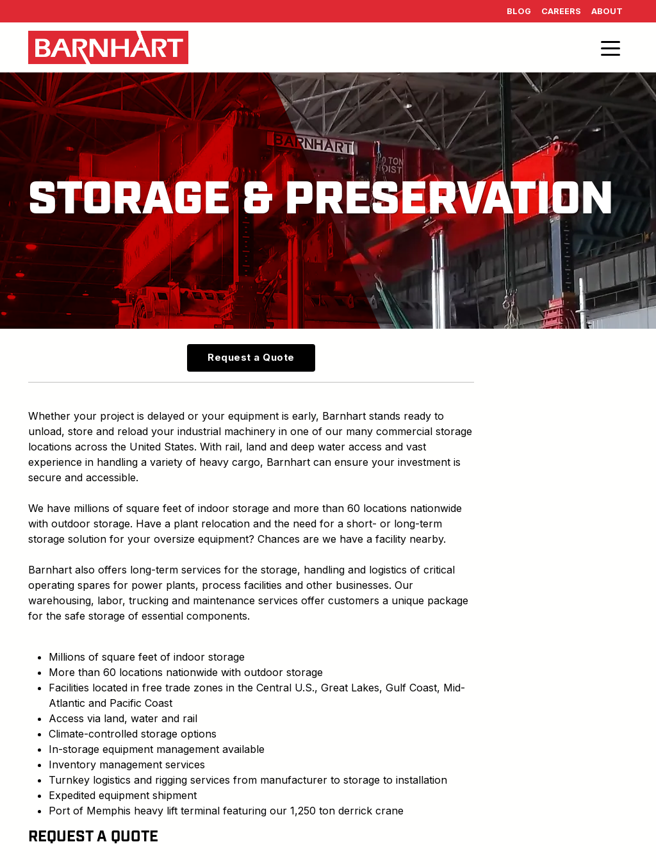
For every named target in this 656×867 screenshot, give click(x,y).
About (607, 11)
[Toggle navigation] (610, 47)
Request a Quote (251, 357)
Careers (561, 11)
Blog (519, 11)
